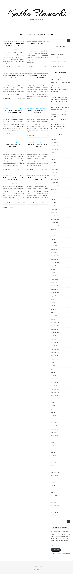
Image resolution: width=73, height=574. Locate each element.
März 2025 (53, 166)
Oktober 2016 (54, 475)
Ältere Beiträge (8, 207)
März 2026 (53, 139)
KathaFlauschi (36, 13)
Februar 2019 (54, 382)
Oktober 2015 (54, 509)
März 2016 (53, 492)
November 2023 (55, 219)
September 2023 (55, 225)
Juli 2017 (53, 445)
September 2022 (55, 262)
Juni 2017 (53, 449)
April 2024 (53, 202)
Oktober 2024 (54, 182)
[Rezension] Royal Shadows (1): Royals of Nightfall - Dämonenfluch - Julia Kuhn (60, 110)
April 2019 (53, 375)
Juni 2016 (53, 482)
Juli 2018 (53, 405)
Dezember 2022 (55, 252)
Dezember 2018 (55, 389)
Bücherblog (20, 73)
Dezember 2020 (55, 322)
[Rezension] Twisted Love (57, 51)
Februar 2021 (54, 315)
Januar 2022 (54, 282)
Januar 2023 (54, 249)
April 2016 (53, 489)
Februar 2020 (54, 342)
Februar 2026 (54, 142)
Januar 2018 (54, 425)
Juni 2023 (53, 236)
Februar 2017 (54, 462)
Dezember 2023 (55, 216)
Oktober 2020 (54, 329)
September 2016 (55, 479)
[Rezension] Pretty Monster (58, 57)
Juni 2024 (53, 196)
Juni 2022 (53, 272)
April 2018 (53, 415)
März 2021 (53, 312)
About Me (23, 34)
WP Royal (40, 566)
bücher (22, 41)
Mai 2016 (53, 485)
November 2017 (55, 432)
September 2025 (55, 149)
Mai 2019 (53, 372)
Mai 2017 (53, 452)
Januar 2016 (54, 499)
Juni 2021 (53, 302)
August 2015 (54, 515)
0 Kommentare (14, 49)
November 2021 (55, 285)
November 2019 (55, 352)
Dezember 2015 (55, 502)
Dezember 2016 (55, 469)
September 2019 (55, 359)
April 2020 (53, 335)
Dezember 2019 (55, 349)
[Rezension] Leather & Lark (59, 104)
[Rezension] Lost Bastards (57, 54)
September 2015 (55, 512)
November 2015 (55, 505)
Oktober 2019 (54, 355)
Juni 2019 (53, 369)
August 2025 (54, 152)
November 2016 (55, 472)
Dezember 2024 (55, 176)
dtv (26, 142)
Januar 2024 (54, 212)
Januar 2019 (54, 385)
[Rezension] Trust (37, 43)
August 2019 (54, 362)
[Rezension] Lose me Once (57, 66)
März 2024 (53, 205)
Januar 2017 (54, 465)
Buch (11, 41)
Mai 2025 (53, 159)
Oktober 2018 (54, 395)
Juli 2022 (53, 269)
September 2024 (55, 186)
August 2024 (54, 189)
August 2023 (54, 229)
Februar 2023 (54, 245)
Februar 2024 (54, 209)
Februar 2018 (54, 422)
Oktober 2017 (54, 435)
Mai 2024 (53, 199)
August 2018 (54, 402)
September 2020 (55, 332)
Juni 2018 (53, 409)
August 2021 (54, 295)
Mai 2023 (53, 239)
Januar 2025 (54, 172)
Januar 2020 (54, 345)
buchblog (16, 41)
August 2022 (54, 265)
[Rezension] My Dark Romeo (58, 128)
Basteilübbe (6, 41)
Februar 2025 (54, 169)
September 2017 (55, 439)
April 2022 (53, 276)
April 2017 (53, 455)
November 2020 (55, 325)
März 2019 (53, 379)
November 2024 (55, 179)
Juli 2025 (53, 156)
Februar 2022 (54, 279)
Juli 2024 (53, 192)
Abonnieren (56, 549)
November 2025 (55, 146)
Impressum (32, 34)
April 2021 (53, 309)
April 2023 (53, 242)
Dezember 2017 (55, 429)
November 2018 (55, 392)
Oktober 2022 (54, 259)
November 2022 (55, 256)
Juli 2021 (53, 299)
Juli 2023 (53, 232)
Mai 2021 (53, 305)
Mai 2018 (53, 412)
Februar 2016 (54, 495)
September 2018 (55, 399)
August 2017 (54, 442)
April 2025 (53, 162)
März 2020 (53, 339)
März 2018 (53, 419)
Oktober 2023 (54, 222)
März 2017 (53, 459)
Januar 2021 (54, 319)
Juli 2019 (53, 365)
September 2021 (55, 292)
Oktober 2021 (54, 289)
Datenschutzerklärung (45, 34)
